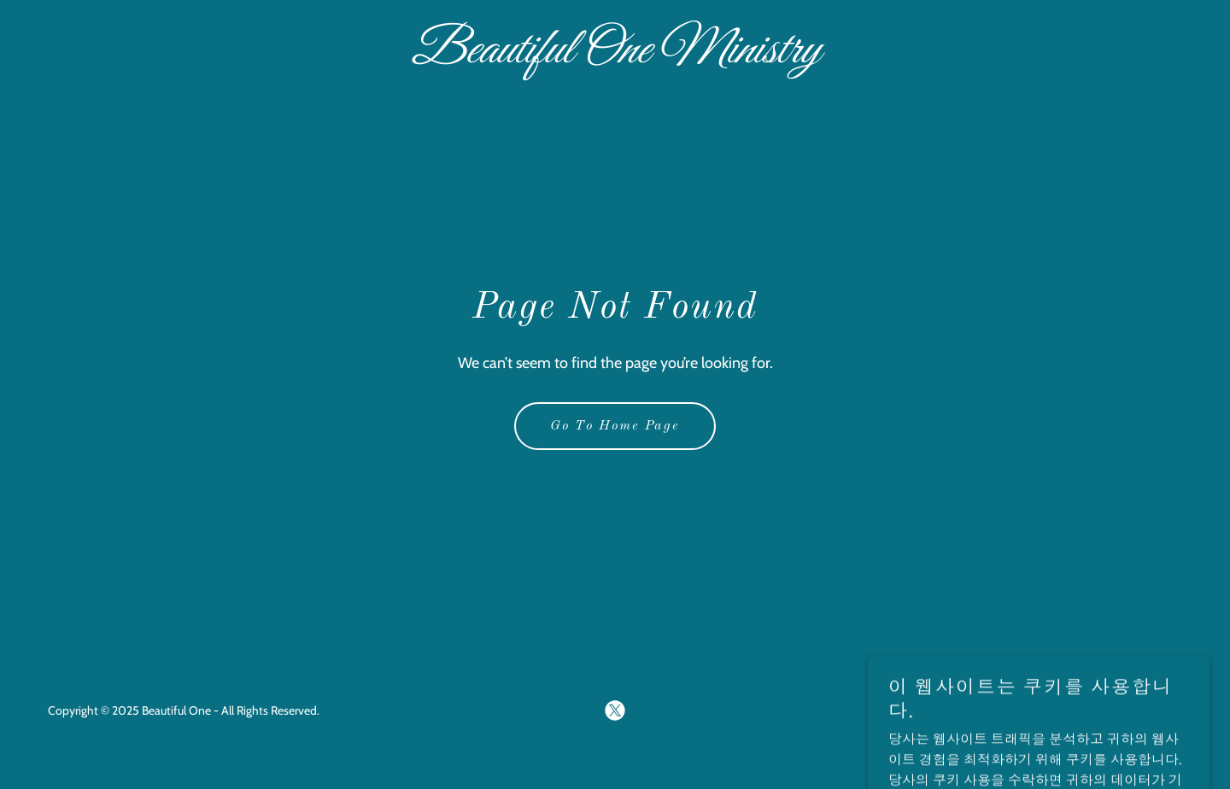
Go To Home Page (615, 426)
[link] (614, 58)
